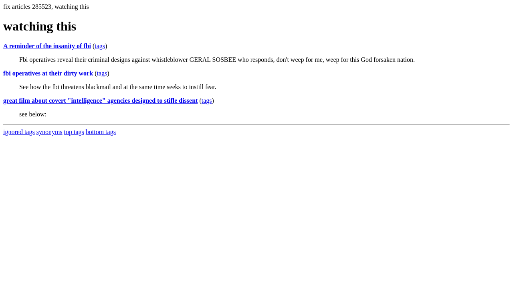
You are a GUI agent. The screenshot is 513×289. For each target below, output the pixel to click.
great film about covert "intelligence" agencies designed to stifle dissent (100, 100)
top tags (74, 131)
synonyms (49, 131)
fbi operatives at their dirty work (48, 73)
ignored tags (19, 131)
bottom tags (101, 131)
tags (100, 46)
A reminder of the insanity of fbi (47, 46)
